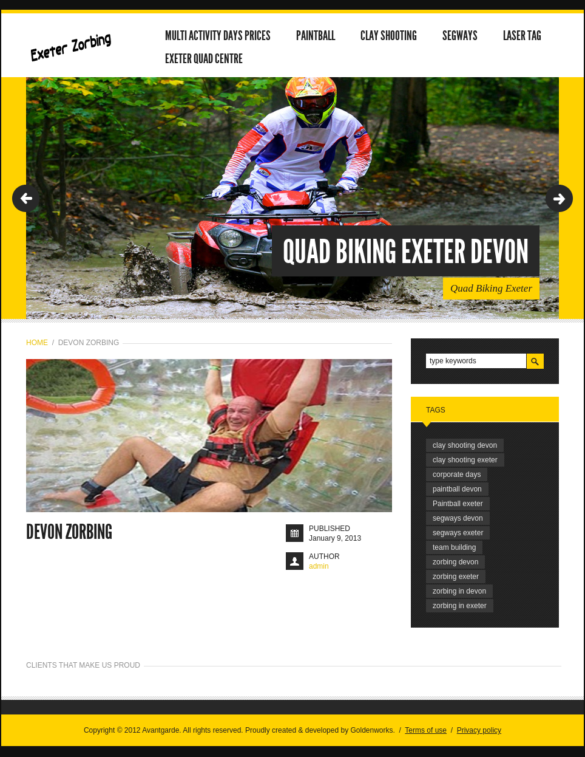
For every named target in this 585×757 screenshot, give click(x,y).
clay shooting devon (465, 445)
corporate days (457, 474)
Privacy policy (479, 730)
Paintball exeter (458, 503)
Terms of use (426, 730)
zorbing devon (455, 562)
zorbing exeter (456, 576)
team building (454, 547)
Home (37, 342)
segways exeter (458, 533)
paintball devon (457, 489)
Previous (26, 198)
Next (559, 198)
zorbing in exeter (460, 605)
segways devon (458, 518)
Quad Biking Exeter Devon (406, 252)
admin (319, 566)
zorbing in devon (459, 591)
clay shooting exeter (465, 460)
